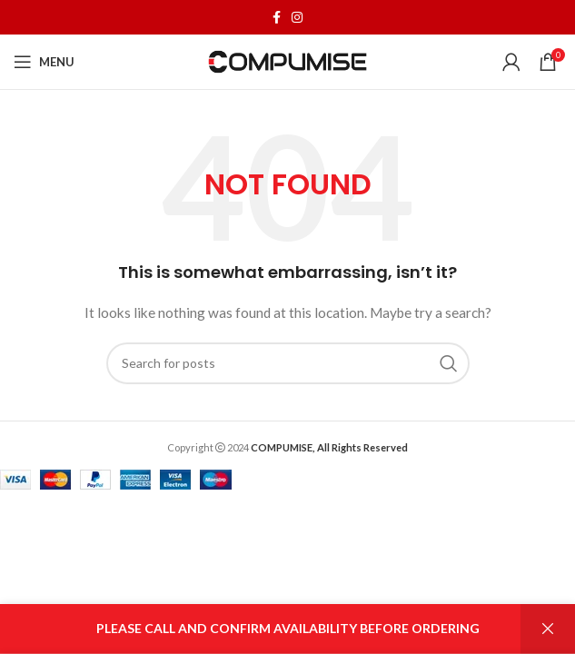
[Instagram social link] (297, 17)
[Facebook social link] (276, 17)
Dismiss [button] (547, 629)
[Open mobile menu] (44, 62)
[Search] (288, 363)
